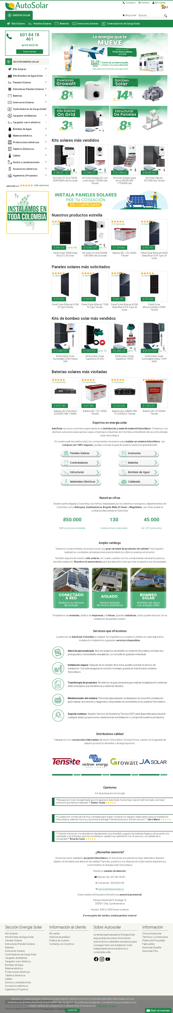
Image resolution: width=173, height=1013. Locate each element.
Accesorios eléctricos (22, 169)
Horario (143, 2)
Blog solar (129, 15)
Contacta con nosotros (61, 944)
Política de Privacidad (153, 940)
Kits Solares (15, 24)
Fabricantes (148, 944)
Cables (14, 156)
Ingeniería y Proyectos (23, 176)
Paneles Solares (39, 24)
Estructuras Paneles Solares (26, 89)
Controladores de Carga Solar (121, 24)
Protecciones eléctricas (23, 142)
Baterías (62, 24)
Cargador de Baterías (22, 116)
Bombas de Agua (20, 129)
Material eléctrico (20, 136)
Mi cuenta (158, 2)
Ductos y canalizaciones (24, 162)
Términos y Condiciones (155, 937)
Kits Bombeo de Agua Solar (25, 76)
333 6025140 (31, 45)
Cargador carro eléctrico (24, 122)
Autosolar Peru (150, 951)
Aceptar (72, 1010)
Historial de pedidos (59, 937)
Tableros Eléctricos (21, 149)
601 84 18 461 (29, 37)
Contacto (129, 2)
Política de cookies (59, 940)
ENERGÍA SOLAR (19, 15)
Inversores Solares (85, 24)
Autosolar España (151, 947)
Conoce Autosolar (152, 933)
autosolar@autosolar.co (111, 889)
